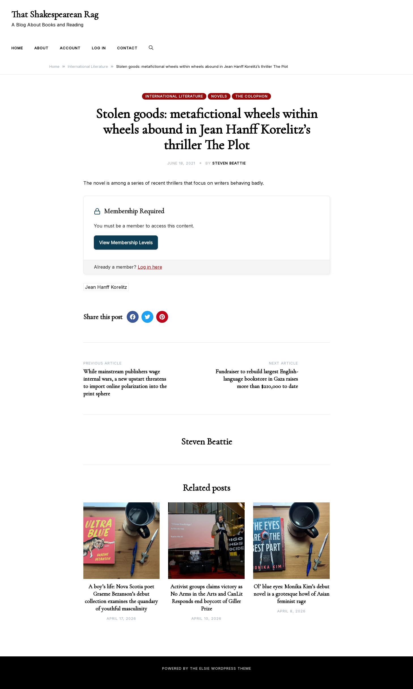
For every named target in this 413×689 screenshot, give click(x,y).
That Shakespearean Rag (54, 14)
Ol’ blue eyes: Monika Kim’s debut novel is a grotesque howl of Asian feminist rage (291, 594)
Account (70, 48)
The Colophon (251, 96)
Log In (99, 48)
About (41, 48)
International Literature (174, 96)
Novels (219, 96)
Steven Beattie (229, 163)
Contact (127, 48)
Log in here (150, 267)
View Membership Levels (126, 242)
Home (17, 48)
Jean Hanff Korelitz (106, 287)
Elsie (204, 668)
